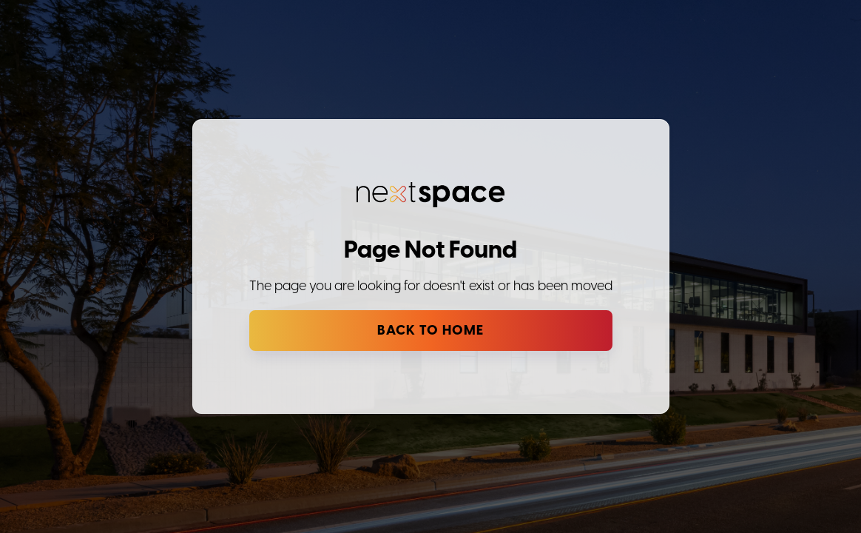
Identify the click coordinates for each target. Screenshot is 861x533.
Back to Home (430, 330)
